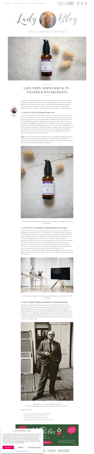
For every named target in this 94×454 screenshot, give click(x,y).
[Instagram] (82, 3)
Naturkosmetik (51, 450)
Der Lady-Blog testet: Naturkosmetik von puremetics (36, 417)
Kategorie (8, 3)
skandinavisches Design (63, 450)
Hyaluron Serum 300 (39, 117)
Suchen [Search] (70, 3)
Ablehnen (20, 447)
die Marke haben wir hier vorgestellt (60, 117)
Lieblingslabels (24, 3)
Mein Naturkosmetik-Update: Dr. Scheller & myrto (35, 415)
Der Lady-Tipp (47, 84)
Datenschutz (19, 451)
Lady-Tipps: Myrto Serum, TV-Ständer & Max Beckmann (47, 90)
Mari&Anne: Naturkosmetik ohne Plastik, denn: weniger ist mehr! (38, 419)
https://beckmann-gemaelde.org (40, 307)
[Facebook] (78, 3)
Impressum (25, 451)
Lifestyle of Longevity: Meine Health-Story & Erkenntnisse (37, 413)
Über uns (16, 3)
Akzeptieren (8, 447)
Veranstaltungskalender (38, 3)
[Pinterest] (86, 3)
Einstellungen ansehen (34, 447)
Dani (14, 106)
